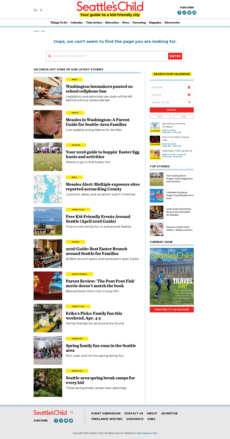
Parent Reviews (79, 274)
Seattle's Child (96, 433)
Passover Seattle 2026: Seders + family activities (179, 228)
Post (160, 116)
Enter (175, 56)
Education (112, 22)
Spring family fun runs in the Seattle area (101, 347)
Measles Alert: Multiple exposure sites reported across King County (103, 186)
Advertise (169, 413)
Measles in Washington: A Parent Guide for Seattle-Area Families (98, 122)
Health (75, 113)
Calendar (77, 22)
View (183, 116)
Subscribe (187, 7)
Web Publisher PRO (147, 433)
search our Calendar (171, 74)
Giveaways (135, 419)
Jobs (151, 419)
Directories (172, 22)
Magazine (155, 22)
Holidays (76, 145)
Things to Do (58, 22)
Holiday (75, 242)
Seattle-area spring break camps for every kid (100, 380)
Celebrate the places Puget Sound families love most (179, 195)
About (152, 413)
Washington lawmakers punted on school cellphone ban (99, 88)
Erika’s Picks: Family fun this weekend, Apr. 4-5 (94, 315)
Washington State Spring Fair (177, 150)
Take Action (94, 22)
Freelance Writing (107, 419)
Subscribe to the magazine (172, 309)
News (125, 22)
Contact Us (133, 413)
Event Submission (106, 413)
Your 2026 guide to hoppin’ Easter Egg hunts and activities (102, 154)
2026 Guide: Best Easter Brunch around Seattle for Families (96, 251)
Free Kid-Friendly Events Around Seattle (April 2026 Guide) (98, 218)
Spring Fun (77, 339)
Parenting (139, 22)
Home (36, 31)
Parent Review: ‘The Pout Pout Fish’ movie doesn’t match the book (100, 283)
